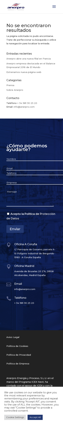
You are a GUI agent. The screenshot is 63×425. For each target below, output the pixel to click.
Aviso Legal (12, 337)
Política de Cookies (17, 346)
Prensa (10, 85)
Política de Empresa (17, 363)
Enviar (15, 229)
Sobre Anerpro (14, 90)
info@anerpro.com (24, 106)
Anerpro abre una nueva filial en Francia (28, 58)
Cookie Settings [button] (15, 417)
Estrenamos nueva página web (23, 72)
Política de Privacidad (18, 354)
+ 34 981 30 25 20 (27, 103)
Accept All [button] (35, 417)
